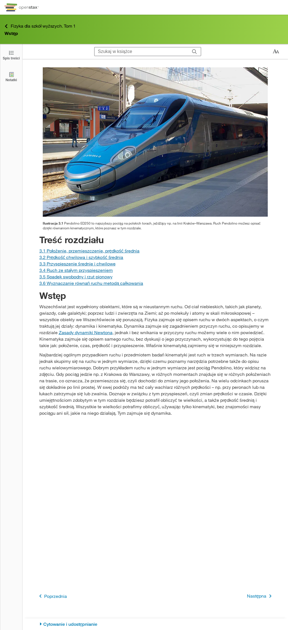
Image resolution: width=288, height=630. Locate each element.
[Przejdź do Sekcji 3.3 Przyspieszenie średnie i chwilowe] (77, 263)
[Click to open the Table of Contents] (11, 55)
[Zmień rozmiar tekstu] (276, 52)
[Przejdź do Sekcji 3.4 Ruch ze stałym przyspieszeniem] (76, 270)
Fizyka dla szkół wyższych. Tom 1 (40, 26)
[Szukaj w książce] (141, 51)
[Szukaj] (194, 51)
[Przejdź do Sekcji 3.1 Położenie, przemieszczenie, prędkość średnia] (89, 250)
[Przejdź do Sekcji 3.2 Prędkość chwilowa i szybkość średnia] (81, 257)
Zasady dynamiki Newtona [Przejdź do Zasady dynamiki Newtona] (85, 332)
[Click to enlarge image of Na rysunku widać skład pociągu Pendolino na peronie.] (155, 142)
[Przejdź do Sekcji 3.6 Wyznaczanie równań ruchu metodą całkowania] (91, 283)
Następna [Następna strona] (260, 596)
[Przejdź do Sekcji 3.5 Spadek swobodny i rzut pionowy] (75, 276)
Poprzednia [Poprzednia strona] (52, 596)
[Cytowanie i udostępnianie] (155, 624)
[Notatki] (11, 76)
